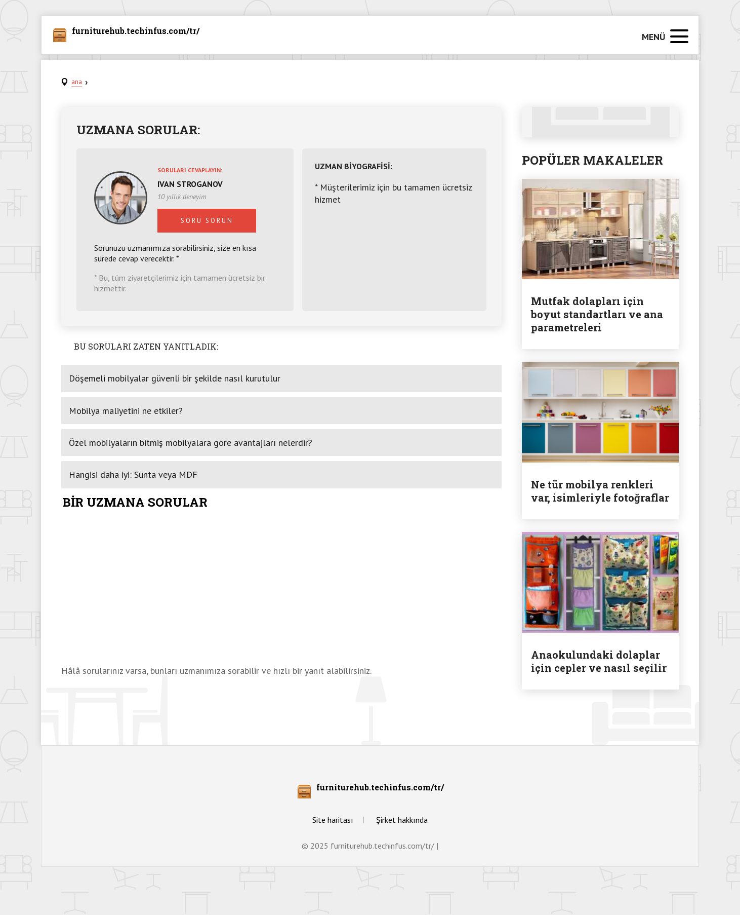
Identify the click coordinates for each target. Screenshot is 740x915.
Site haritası (332, 820)
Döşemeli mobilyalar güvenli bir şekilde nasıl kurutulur (174, 378)
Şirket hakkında (402, 820)
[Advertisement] (281, 589)
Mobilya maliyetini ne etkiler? (126, 410)
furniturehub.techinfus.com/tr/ (135, 31)
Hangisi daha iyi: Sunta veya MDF (133, 474)
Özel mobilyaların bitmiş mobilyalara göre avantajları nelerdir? (190, 442)
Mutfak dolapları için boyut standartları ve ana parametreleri (597, 314)
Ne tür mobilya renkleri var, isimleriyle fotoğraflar (600, 491)
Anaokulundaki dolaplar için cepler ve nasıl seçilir (599, 661)
